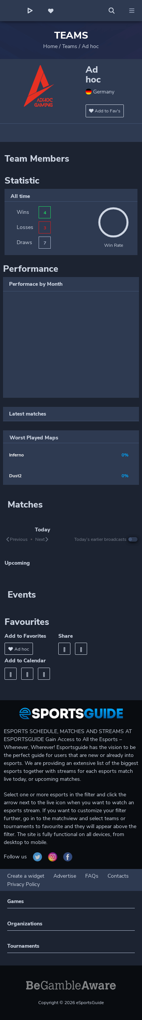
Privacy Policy (23, 884)
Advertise (64, 876)
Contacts (118, 876)
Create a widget (25, 876)
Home (50, 46)
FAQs (91, 876)
